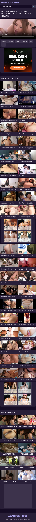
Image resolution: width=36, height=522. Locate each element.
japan (17, 41)
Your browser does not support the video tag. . (18, 29)
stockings (24, 41)
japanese (10, 41)
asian (4, 41)
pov (31, 41)
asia (3, 45)
